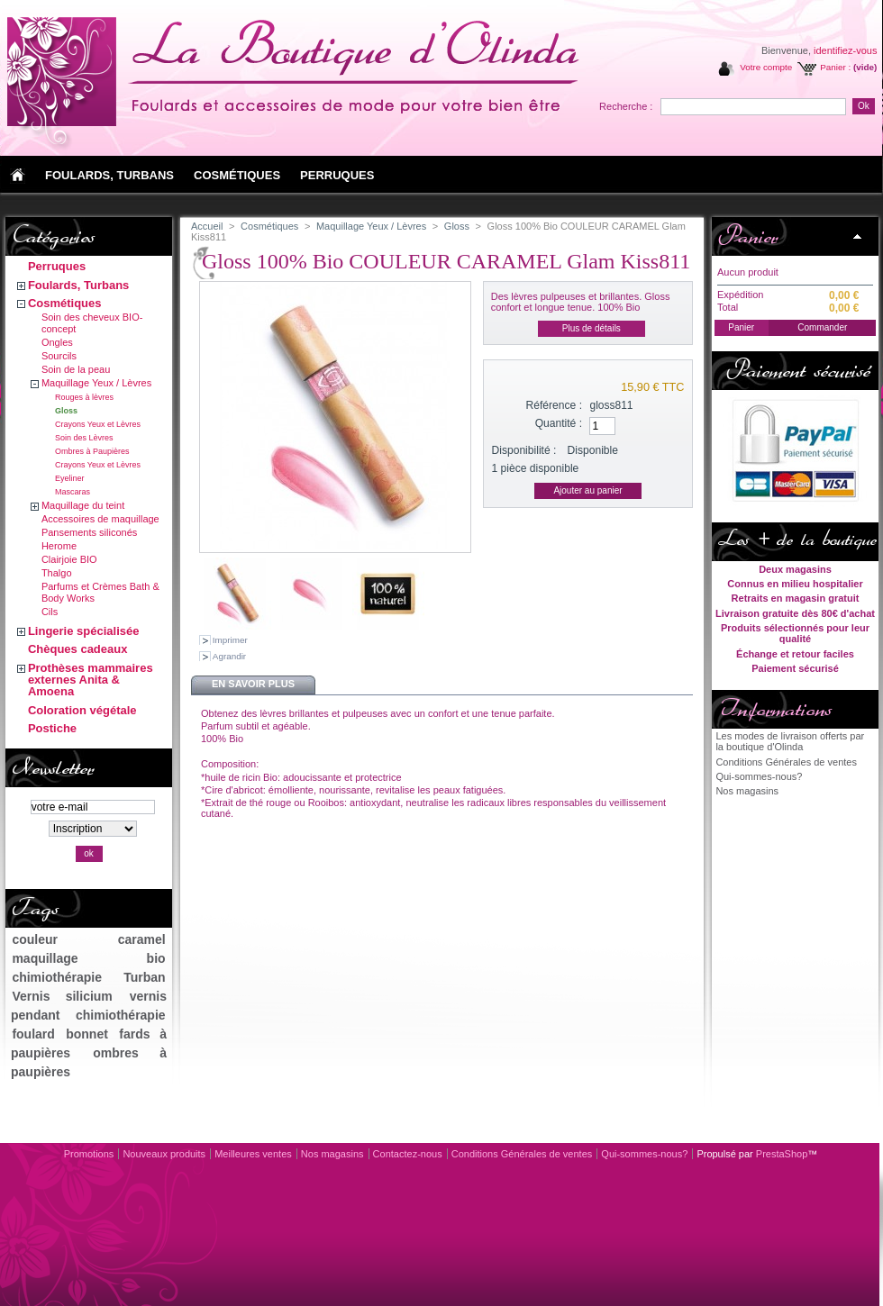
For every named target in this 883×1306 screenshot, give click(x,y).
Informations (774, 708)
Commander (822, 327)
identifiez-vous (845, 50)
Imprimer (230, 640)
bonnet (87, 1034)
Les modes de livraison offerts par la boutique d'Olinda (789, 741)
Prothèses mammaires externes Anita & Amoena (90, 679)
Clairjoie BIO (69, 559)
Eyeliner (70, 478)
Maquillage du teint (82, 505)
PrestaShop (781, 1153)
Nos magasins (746, 790)
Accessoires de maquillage (100, 518)
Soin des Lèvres (84, 437)
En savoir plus (253, 683)
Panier (747, 236)
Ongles (57, 342)
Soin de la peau (75, 369)
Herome (59, 545)
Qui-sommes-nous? (758, 776)
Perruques (57, 266)
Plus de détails (591, 328)
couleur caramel (88, 939)
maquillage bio (88, 958)
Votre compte (766, 67)
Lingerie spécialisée (84, 631)
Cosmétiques (65, 303)
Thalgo (56, 572)
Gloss (66, 410)
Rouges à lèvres (84, 397)
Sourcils (59, 355)
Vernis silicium (62, 996)
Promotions (89, 1153)
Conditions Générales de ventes (786, 762)
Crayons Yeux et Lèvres (98, 424)
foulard (33, 1034)
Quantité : (558, 423)
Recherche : (625, 106)
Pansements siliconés (89, 532)
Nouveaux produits (164, 1153)
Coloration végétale (82, 710)
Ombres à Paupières (92, 451)
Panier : (835, 67)
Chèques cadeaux (78, 649)
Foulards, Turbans (78, 285)
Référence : (554, 405)
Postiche (52, 728)
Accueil (207, 226)
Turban (144, 977)
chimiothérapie (57, 977)
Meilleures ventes (253, 1153)
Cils (49, 611)
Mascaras (72, 491)
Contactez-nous (407, 1153)
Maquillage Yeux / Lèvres (96, 382)
